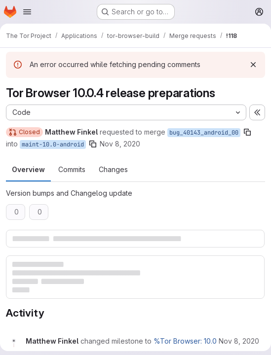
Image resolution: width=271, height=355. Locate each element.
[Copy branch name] (247, 132)
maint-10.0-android (53, 144)
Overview (28, 169)
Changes (113, 169)
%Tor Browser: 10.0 (185, 341)
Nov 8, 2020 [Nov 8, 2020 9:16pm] (120, 144)
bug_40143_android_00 (203, 133)
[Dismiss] (253, 65)
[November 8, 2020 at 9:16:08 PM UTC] (239, 341)
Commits (71, 169)
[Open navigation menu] (27, 12)
